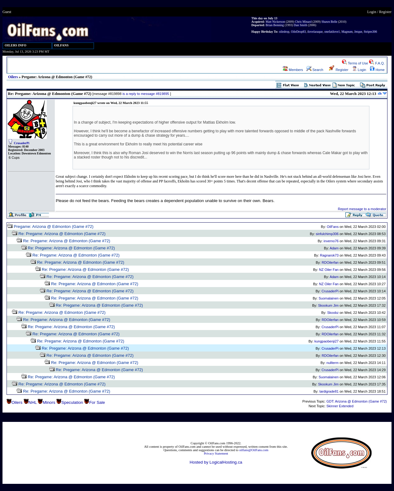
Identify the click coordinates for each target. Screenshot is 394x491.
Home (377, 70)
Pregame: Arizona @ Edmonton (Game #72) (53, 226)
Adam (334, 248)
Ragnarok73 (329, 255)
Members (293, 70)
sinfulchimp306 (327, 234)
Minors (49, 402)
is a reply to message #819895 (145, 94)
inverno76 (331, 241)
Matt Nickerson (275, 21)
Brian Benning (275, 25)
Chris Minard (303, 21)
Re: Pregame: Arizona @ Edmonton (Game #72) (62, 233)
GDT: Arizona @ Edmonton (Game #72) (356, 401)
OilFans (333, 227)
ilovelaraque (315, 31)
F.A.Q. (377, 63)
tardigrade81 (329, 391)
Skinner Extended (340, 406)
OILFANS (61, 45)
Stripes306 (370, 31)
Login (371, 12)
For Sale (97, 402)
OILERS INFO (15, 45)
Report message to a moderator (362, 209)
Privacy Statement (216, 453)
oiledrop (284, 31)
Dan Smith (300, 25)
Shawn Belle (329, 21)
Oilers (13, 77)
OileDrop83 (298, 31)
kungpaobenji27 (326, 341)
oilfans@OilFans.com (253, 450)
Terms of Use (355, 63)
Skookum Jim (328, 305)
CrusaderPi (21, 143)
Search (314, 70)
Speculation (72, 402)
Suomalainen (329, 298)
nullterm (332, 363)
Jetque (358, 31)
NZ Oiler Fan (329, 269)
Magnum (347, 31)
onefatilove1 (332, 31)
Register (385, 12)
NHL (33, 402)
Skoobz (333, 312)
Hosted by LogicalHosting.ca (216, 462)
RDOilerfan (330, 262)
